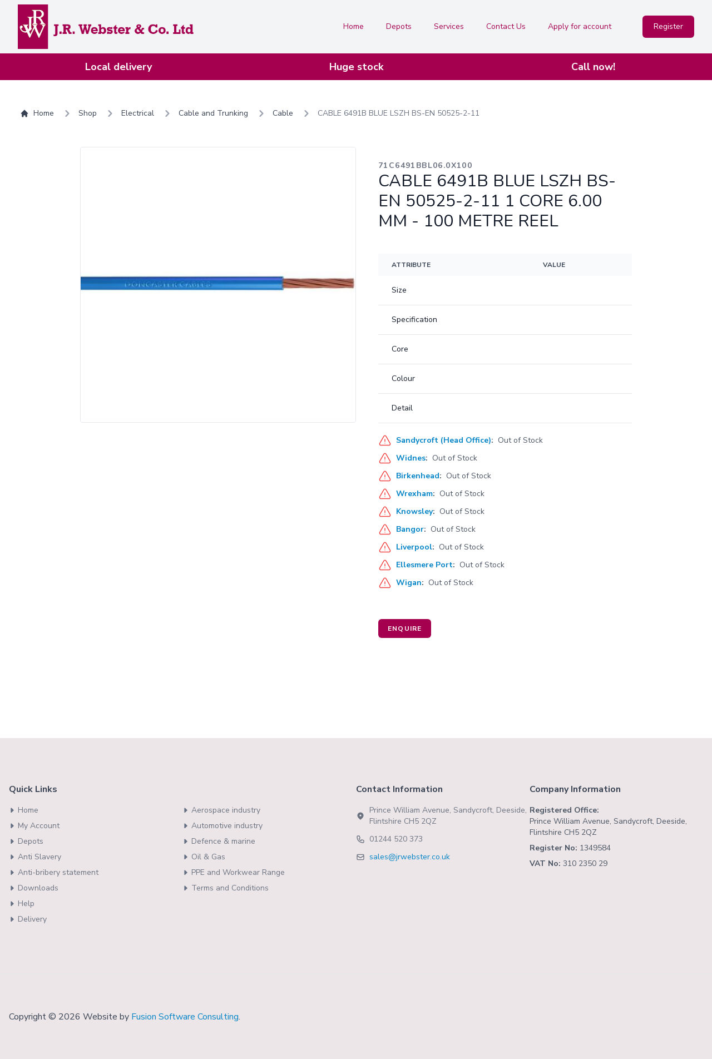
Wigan (409, 582)
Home (353, 26)
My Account (34, 825)
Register (668, 26)
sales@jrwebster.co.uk (409, 857)
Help (21, 903)
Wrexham (414, 493)
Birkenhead (417, 476)
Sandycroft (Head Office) (443, 440)
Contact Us (506, 26)
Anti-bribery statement (53, 872)
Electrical (137, 113)
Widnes (411, 458)
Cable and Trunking (213, 113)
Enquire (405, 628)
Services (449, 26)
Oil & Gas (203, 857)
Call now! (593, 66)
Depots (399, 26)
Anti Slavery (35, 857)
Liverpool (414, 547)
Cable (283, 113)
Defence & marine (218, 841)
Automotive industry (222, 825)
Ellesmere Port (424, 565)
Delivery (28, 919)
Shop (87, 113)
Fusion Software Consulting (185, 1017)
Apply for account (579, 26)
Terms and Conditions (225, 888)
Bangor (410, 529)
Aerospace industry (221, 810)
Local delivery (118, 66)
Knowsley (414, 511)
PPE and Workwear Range (233, 872)
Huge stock (356, 66)
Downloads (33, 888)
